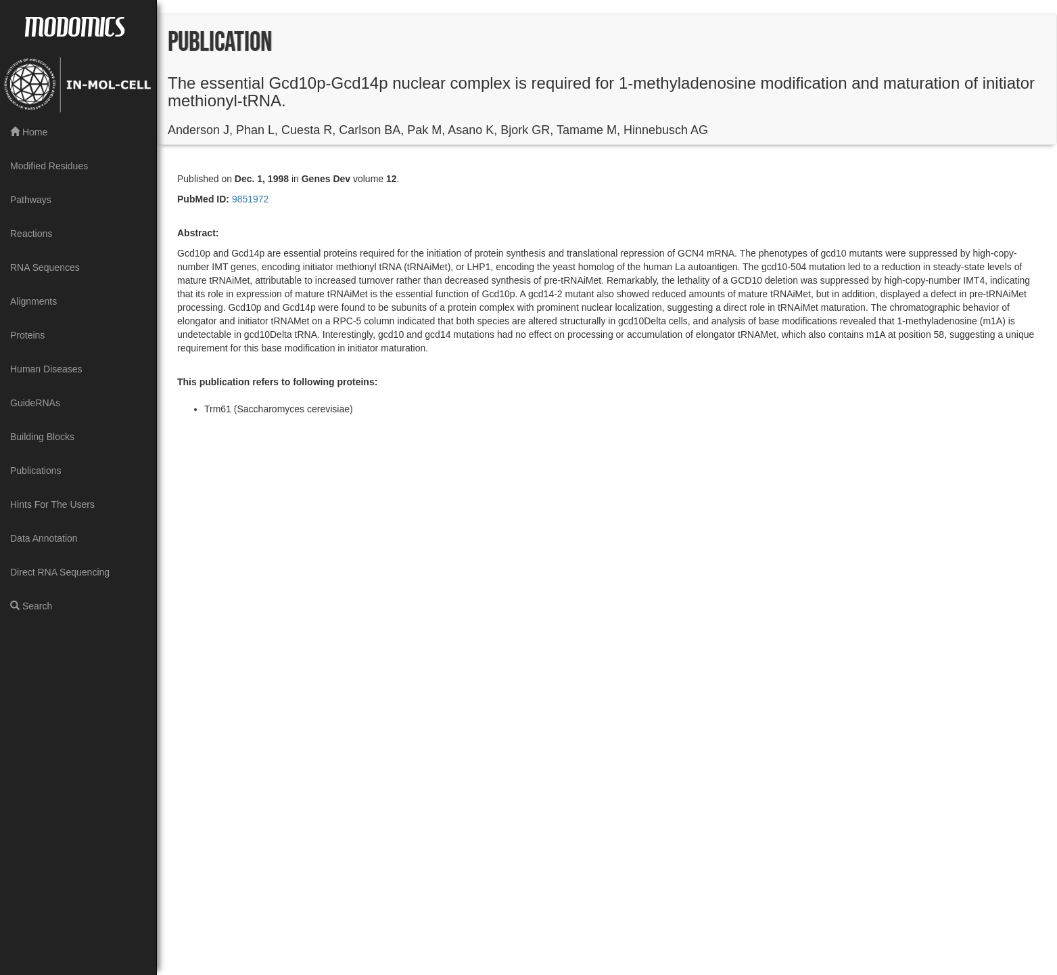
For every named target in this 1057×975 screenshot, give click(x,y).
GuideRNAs (35, 402)
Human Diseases (46, 369)
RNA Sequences (45, 267)
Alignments (33, 301)
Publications (36, 470)
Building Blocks (42, 436)
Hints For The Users (52, 504)
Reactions (31, 233)
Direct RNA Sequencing (60, 572)
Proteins (27, 335)
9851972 (248, 199)
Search (31, 606)
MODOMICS (74, 26)
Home (28, 132)
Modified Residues (49, 165)
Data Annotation (44, 538)
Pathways (30, 199)
